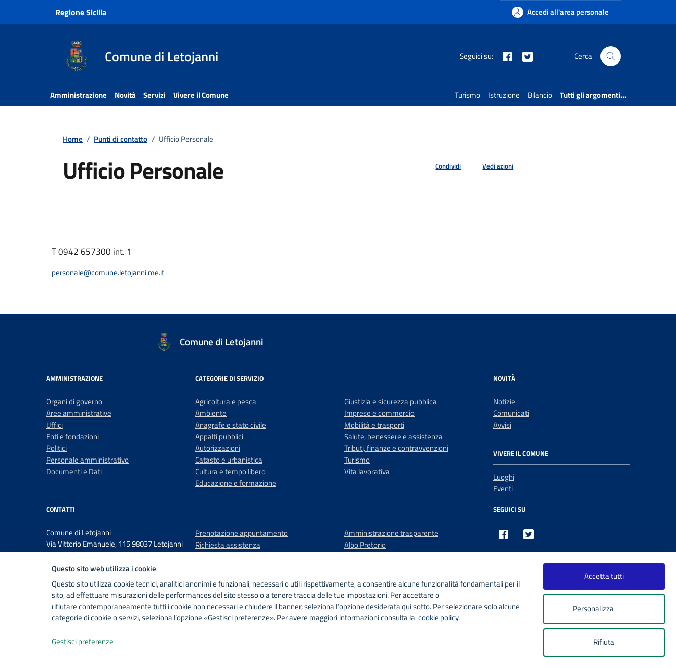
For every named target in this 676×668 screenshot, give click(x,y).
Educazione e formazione (235, 483)
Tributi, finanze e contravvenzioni (396, 448)
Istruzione (504, 95)
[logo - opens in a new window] (26, 650)
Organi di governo (74, 401)
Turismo (467, 95)
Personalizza (604, 609)
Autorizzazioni (217, 448)
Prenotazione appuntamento (241, 533)
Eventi (503, 488)
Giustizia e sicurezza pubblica (390, 401)
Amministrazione (78, 95)
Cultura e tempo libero (230, 471)
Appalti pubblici (219, 436)
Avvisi (502, 425)
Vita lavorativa (367, 471)
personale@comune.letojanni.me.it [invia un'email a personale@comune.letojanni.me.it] (108, 272)
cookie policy (438, 617)
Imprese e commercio (379, 413)
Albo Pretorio (365, 545)
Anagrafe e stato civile (230, 425)
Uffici (54, 425)
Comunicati (511, 413)
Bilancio (540, 95)
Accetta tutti (604, 576)
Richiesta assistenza (227, 545)
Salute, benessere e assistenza (393, 436)
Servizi (154, 95)
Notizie (504, 401)
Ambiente (211, 413)
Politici (56, 448)
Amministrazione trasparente (391, 533)
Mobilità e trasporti (374, 425)
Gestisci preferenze (93, 642)
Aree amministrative (78, 413)
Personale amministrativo (87, 460)
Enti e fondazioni (72, 436)
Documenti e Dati (74, 471)
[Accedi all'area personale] (560, 12)
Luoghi (503, 477)
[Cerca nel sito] (610, 56)
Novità (125, 95)
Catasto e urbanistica (228, 460)
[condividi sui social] (440, 166)
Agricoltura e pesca (225, 401)
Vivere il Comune (201, 95)
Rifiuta (603, 642)
